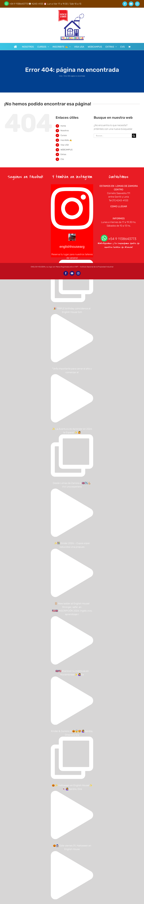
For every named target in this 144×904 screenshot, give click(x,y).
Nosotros (64, 130)
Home (63, 126)
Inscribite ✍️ (66, 140)
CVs (62, 159)
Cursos (63, 135)
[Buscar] (134, 136)
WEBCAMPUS (66, 149)
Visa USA (64, 145)
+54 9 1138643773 (18, 3)
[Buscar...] (113, 136)
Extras (63, 154)
